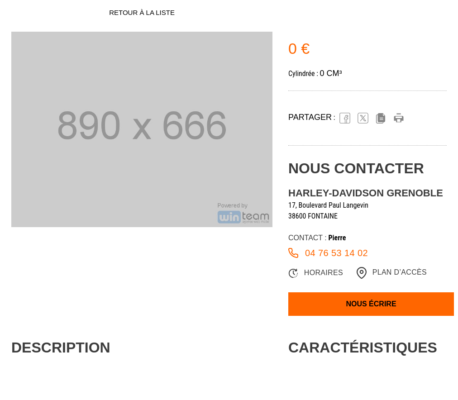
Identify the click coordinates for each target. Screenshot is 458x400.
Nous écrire (371, 304)
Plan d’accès (392, 273)
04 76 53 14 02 (328, 253)
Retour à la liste (142, 12)
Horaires (315, 273)
